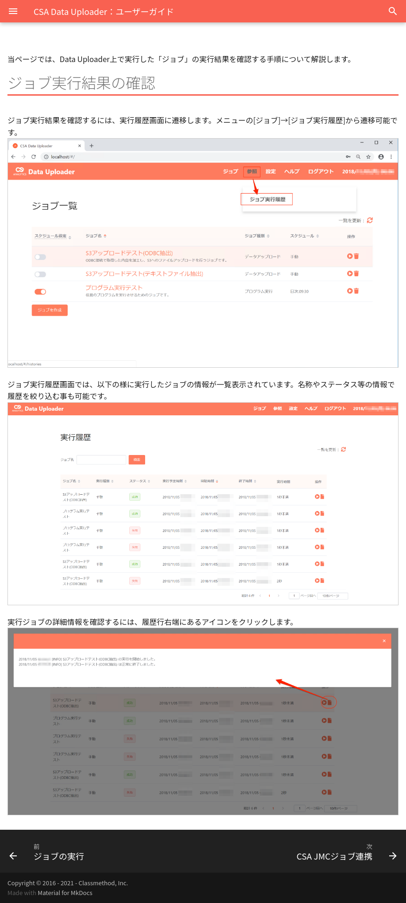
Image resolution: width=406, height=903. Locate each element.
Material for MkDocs (65, 892)
